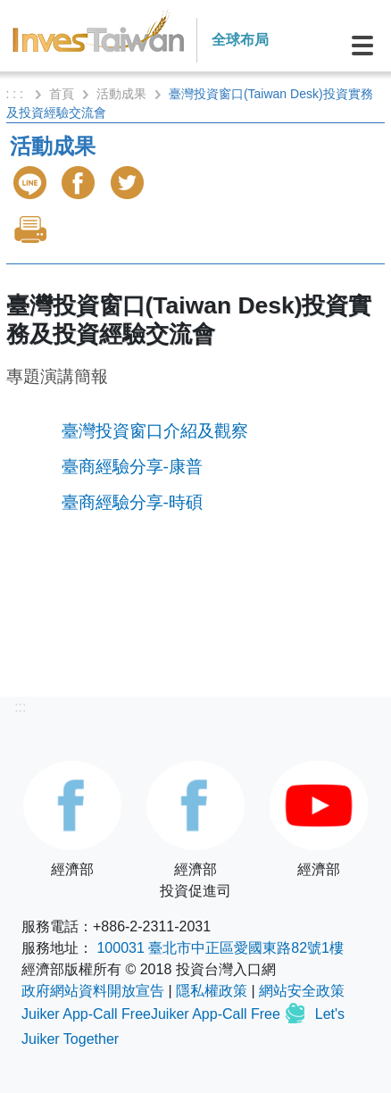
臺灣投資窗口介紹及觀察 (155, 430)
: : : (16, 94)
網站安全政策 (302, 990)
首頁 (61, 94)
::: (20, 706)
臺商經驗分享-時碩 (132, 502)
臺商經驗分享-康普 (132, 466)
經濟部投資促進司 (195, 829)
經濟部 (72, 819)
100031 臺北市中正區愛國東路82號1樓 (220, 947)
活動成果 (121, 94)
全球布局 (240, 39)
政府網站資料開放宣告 (92, 990)
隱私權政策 (211, 990)
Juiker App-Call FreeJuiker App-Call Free (152, 1014)
